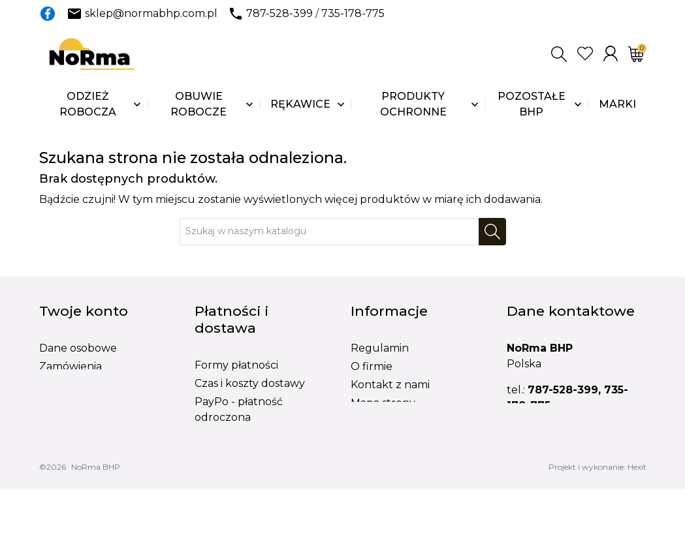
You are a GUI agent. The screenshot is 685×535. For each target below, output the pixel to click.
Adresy (57, 403)
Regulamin (380, 348)
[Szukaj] (329, 231)
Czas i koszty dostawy (250, 383)
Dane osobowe (78, 348)
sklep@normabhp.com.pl (151, 13)
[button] (559, 54)
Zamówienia (70, 366)
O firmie (371, 366)
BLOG (366, 457)
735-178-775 (353, 13)
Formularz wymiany (403, 439)
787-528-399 (279, 13)
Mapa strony (383, 403)
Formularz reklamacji (406, 421)
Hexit (637, 513)
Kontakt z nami (390, 384)
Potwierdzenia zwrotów (101, 384)
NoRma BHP (95, 513)
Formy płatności (236, 365)
